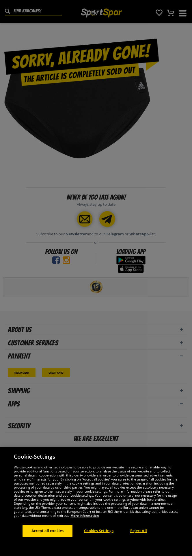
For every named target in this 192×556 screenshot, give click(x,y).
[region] (96, 501)
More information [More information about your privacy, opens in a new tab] (84, 515)
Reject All (138, 530)
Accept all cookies (47, 530)
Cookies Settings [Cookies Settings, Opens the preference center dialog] (98, 530)
